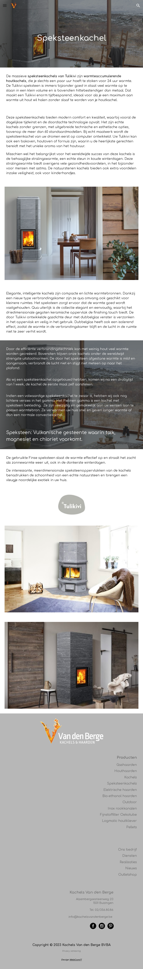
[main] (72, 34)
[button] (5, 5)
